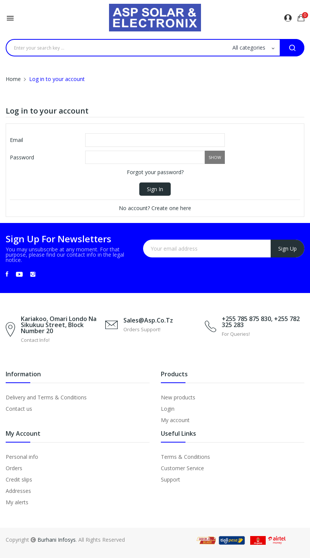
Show (215, 157)
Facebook (7, 274)
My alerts (17, 502)
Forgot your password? (155, 172)
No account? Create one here (155, 208)
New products (178, 397)
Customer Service (182, 468)
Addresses (18, 490)
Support (170, 479)
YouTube (19, 274)
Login (167, 408)
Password (22, 157)
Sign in (155, 189)
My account (175, 420)
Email (16, 139)
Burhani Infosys (56, 539)
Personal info (22, 456)
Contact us (19, 408)
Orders (14, 468)
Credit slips (19, 479)
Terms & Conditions (185, 456)
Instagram (33, 274)
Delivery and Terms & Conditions (46, 397)
